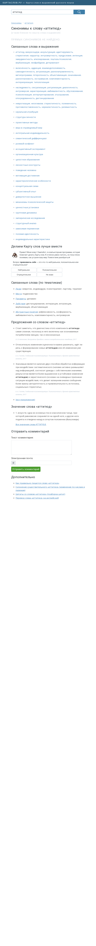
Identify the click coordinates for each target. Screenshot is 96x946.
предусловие (65, 55)
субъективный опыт (26, 191)
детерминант (52, 62)
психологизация (24, 94)
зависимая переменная (27, 228)
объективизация (58, 75)
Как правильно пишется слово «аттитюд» (37, 483)
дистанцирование (45, 98)
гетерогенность (41, 75)
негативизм (37, 103)
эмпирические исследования (30, 218)
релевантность (69, 107)
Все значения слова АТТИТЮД (31, 424)
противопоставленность (28, 107)
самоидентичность (25, 71)
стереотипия (22, 55)
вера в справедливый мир (29, 127)
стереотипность (52, 103)
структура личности (26, 117)
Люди (18, 288)
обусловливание (74, 91)
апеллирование (41, 59)
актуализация (43, 71)
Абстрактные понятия (27, 312)
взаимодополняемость (53, 68)
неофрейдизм (38, 62)
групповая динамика (26, 212)
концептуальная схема (27, 186)
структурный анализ (26, 223)
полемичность (69, 103)
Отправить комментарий (25, 469)
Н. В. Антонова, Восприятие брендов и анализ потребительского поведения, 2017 (46, 339)
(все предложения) (25, 399)
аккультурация (47, 52)
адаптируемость (64, 52)
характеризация (38, 91)
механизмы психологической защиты (35, 202)
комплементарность (59, 78)
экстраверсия (41, 78)
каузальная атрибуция (27, 112)
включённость (23, 68)
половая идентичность (27, 234)
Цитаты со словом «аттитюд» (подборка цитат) (40, 494)
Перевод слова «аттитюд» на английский (37, 498)
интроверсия (22, 91)
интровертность (49, 55)
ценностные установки (27, 207)
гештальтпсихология (60, 59)
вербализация (23, 62)
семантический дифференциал (31, 138)
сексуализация (39, 87)
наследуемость (23, 87)
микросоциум (32, 52)
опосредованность (25, 98)
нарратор (34, 55)
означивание (74, 75)
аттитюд (20, 52)
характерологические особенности (33, 181)
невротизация (23, 103)
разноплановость (24, 78)
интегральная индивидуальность (32, 133)
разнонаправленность (62, 71)
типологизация (41, 82)
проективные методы (27, 122)
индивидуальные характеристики (33, 239)
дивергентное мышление (28, 196)
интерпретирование (43, 94)
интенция (77, 55)
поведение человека (26, 170)
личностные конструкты (28, 165)
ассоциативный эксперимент (30, 149)
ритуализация (54, 87)
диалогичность (70, 87)
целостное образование (28, 159)
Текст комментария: (22, 437)
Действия (20, 303)
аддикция (36, 68)
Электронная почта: (22, 458)
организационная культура (29, 154)
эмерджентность (24, 59)
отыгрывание (62, 94)
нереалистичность (51, 107)
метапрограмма (24, 75)
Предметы (21, 298)
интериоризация (24, 82)
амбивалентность (56, 91)
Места (19, 293)
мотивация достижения (27, 175)
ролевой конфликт (25, 143)
